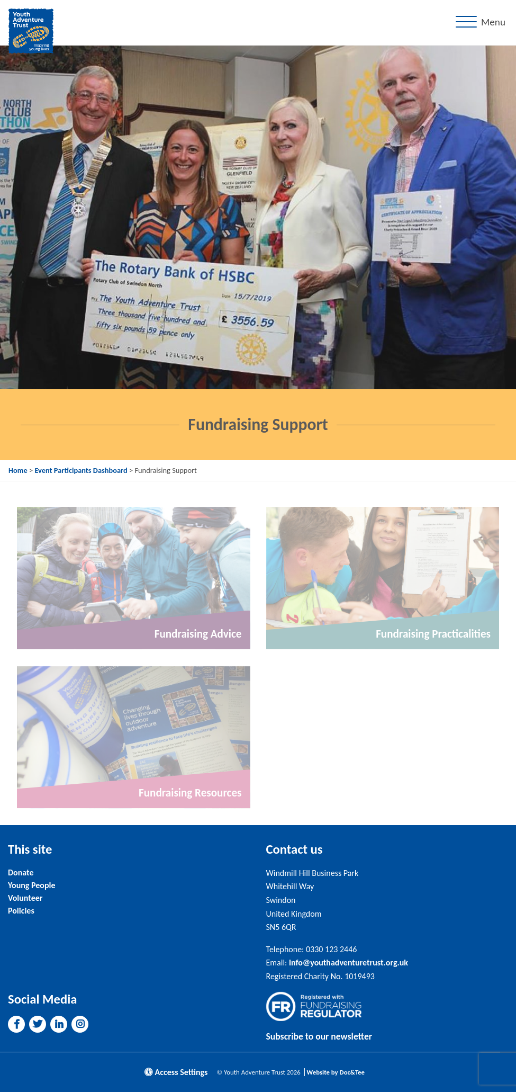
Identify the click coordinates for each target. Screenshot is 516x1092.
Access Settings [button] (176, 1072)
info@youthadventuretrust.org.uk (348, 962)
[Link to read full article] (133, 578)
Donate (20, 872)
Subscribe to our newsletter (319, 1036)
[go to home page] (30, 30)
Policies (21, 911)
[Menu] (482, 22)
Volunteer (25, 898)
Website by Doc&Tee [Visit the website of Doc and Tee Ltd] (336, 1072)
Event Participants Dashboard (80, 470)
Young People (31, 885)
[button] (16, 1024)
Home (18, 470)
